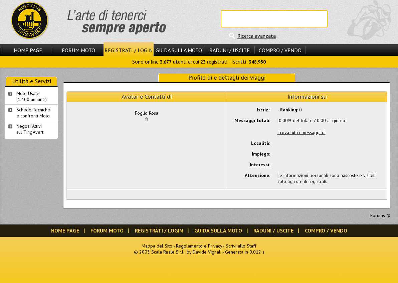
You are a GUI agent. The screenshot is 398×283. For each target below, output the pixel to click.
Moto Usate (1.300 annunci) (31, 96)
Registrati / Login (129, 50)
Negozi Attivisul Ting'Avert (29, 129)
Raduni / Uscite (229, 50)
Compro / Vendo (280, 50)
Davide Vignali (207, 252)
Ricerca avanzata (256, 35)
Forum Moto (78, 50)
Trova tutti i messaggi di (301, 132)
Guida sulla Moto (179, 50)
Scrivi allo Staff (241, 246)
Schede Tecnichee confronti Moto (33, 113)
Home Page (28, 50)
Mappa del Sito (157, 246)
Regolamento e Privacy (199, 246)
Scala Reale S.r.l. (168, 252)
